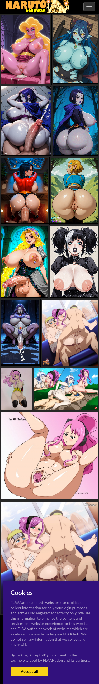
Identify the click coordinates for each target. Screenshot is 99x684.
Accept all (29, 671)
